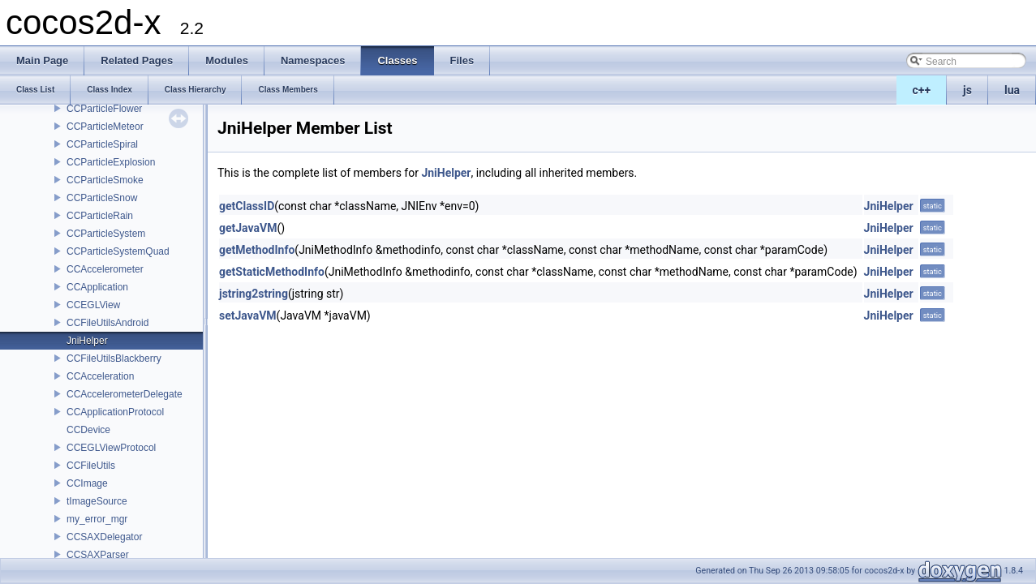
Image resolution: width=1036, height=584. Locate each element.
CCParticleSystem (106, 233)
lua (1012, 90)
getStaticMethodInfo (272, 271)
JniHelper (87, 340)
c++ (922, 90)
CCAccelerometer (105, 269)
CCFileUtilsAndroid (107, 322)
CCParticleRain (100, 215)
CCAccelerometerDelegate (125, 394)
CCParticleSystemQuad (118, 251)
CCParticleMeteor (105, 126)
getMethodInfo (256, 249)
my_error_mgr (97, 519)
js (967, 90)
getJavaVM (248, 227)
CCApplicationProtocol (115, 412)
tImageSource (97, 501)
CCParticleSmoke (105, 180)
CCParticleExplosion (111, 162)
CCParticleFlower (104, 108)
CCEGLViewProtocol (111, 447)
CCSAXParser (98, 554)
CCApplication (97, 287)
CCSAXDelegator (104, 537)
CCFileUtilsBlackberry (114, 358)
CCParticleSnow (102, 198)
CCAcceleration (100, 376)
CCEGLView (93, 305)
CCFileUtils (91, 465)
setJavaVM (248, 315)
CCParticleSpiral (102, 144)
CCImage (87, 483)
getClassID (246, 206)
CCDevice (88, 430)
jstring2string (253, 293)
